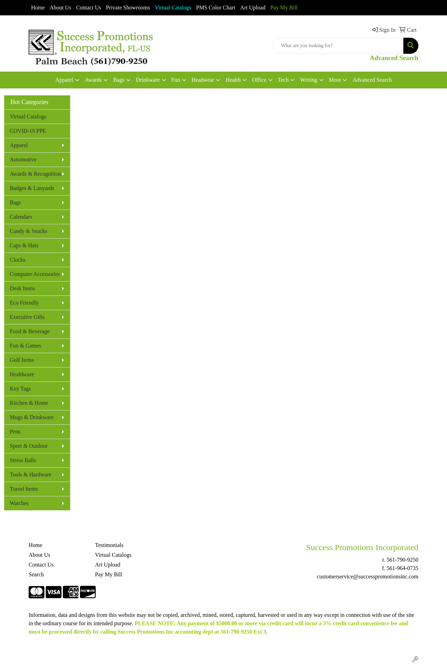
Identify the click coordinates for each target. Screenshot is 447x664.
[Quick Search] (338, 46)
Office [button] (259, 80)
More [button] (335, 80)
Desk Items (22, 288)
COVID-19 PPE (28, 131)
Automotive (23, 159)
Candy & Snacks (28, 231)
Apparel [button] (64, 80)
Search (36, 574)
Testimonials (109, 545)
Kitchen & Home (29, 403)
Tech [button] (283, 80)
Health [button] (233, 80)
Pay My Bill (284, 7)
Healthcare (22, 374)
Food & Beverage (30, 331)
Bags (15, 202)
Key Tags (20, 389)
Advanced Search (371, 80)
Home (38, 7)
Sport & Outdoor (28, 446)
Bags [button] (118, 80)
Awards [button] (93, 80)
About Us (60, 7)
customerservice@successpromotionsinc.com (367, 576)
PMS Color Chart (215, 7)
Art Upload (252, 7)
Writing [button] (308, 80)
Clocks (17, 260)
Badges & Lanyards (32, 188)
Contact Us (88, 7)
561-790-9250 (402, 560)
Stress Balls (23, 460)
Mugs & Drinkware (31, 417)
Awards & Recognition (35, 174)
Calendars (21, 217)
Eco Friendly (24, 303)
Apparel (19, 145)
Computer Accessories (35, 274)
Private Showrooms (128, 7)
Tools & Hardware (30, 474)
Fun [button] (175, 80)
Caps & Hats (24, 245)
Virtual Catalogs (28, 116)
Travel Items (24, 489)
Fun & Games (25, 346)
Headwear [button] (203, 80)
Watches (19, 503)
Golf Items (22, 360)
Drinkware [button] (148, 80)
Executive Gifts (27, 317)
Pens (15, 432)
